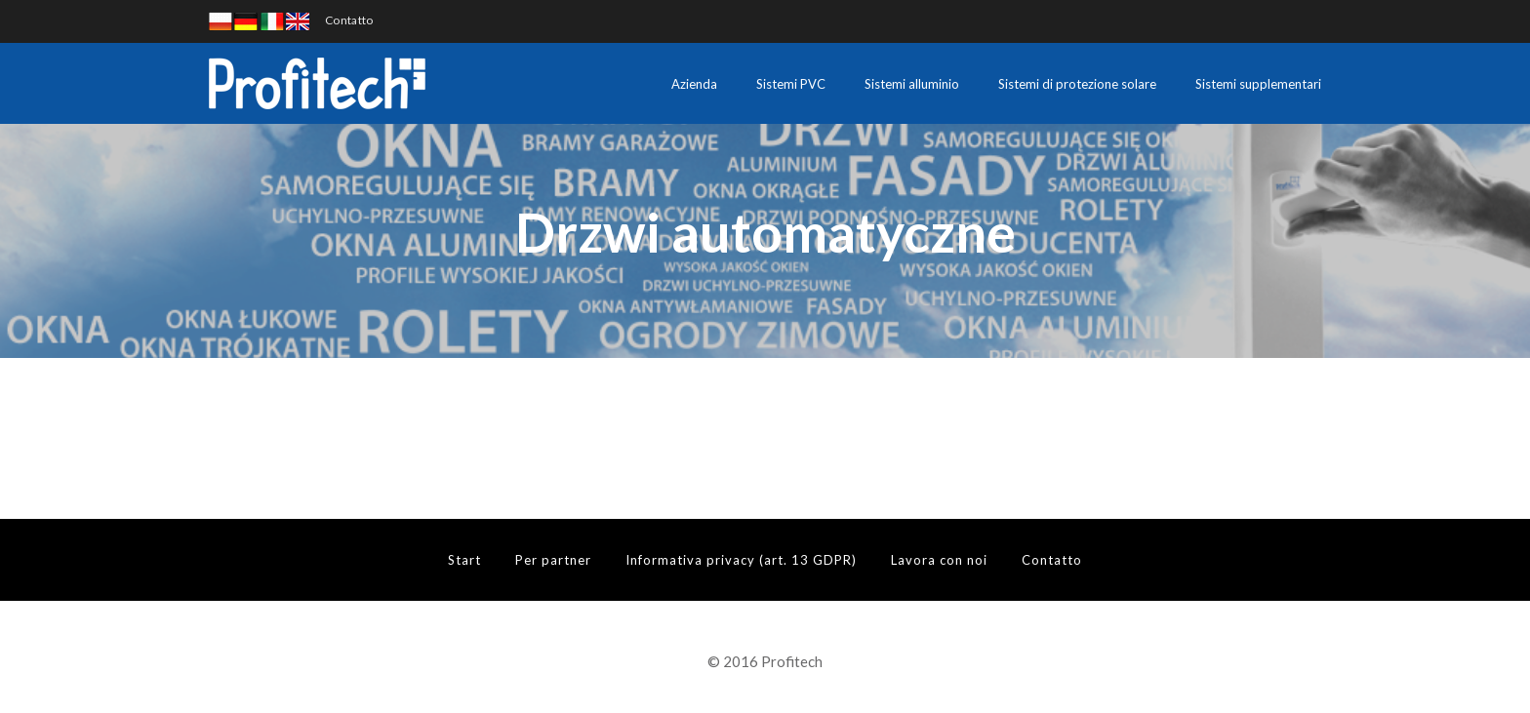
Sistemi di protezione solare (1077, 84)
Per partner (553, 560)
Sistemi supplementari (1258, 84)
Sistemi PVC (790, 84)
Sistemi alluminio (912, 84)
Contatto (349, 20)
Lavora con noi (939, 560)
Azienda (694, 84)
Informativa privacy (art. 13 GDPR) (741, 560)
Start (464, 560)
